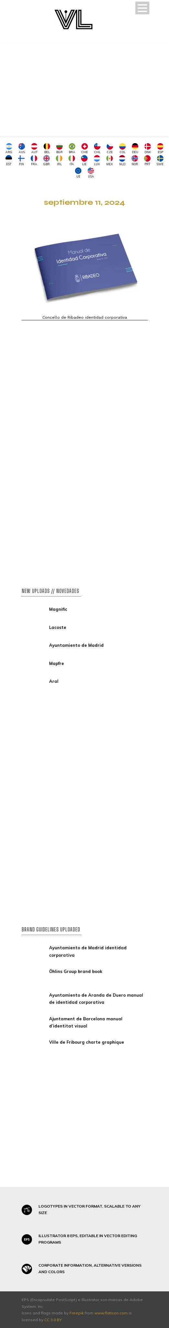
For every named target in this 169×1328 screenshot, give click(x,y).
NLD (122, 160)
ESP (160, 148)
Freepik (76, 1312)
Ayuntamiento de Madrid (76, 645)
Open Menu (142, 8)
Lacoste (57, 627)
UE (78, 172)
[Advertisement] (85, 91)
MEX (109, 160)
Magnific (58, 609)
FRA (34, 160)
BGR (59, 148)
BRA (72, 148)
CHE (84, 148)
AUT (34, 148)
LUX (97, 160)
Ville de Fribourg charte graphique (86, 1042)
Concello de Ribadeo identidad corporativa (84, 317)
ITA (72, 160)
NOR (135, 160)
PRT (147, 160)
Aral (53, 681)
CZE (110, 148)
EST (8, 160)
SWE (160, 160)
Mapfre (56, 663)
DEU (135, 148)
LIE (84, 160)
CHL (97, 148)
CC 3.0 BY (53, 1319)
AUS (21, 148)
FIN (21, 160)
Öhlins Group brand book (75, 971)
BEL (47, 148)
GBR (46, 160)
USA (91, 172)
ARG (8, 148)
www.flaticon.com (111, 1312)
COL (122, 148)
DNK (147, 148)
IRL (59, 160)
